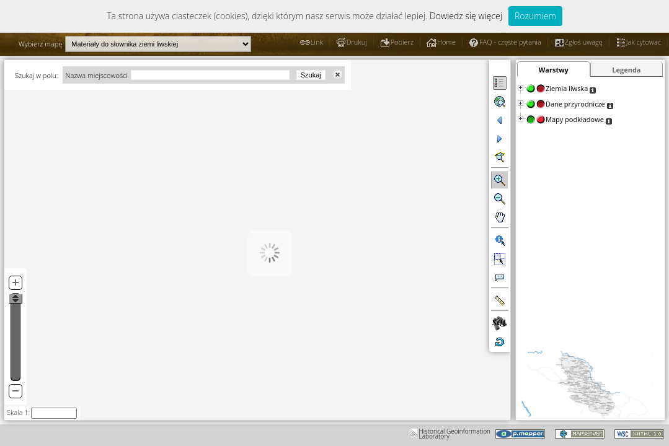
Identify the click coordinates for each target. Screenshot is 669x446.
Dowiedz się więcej (466, 16)
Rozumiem (535, 16)
